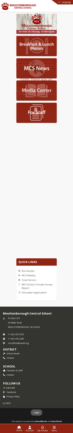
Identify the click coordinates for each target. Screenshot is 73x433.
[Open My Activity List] (42, 429)
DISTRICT (10, 349)
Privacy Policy (11, 396)
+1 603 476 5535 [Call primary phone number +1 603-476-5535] (16, 334)
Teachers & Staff (13, 370)
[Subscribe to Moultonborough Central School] (9, 387)
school (9, 366)
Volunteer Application (34, 292)
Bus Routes (28, 271)
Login (36, 412)
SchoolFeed (56, 421)
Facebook (9, 392)
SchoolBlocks (41, 421)
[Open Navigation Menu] (54, 429)
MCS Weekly (28, 275)
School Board (11, 353)
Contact (8, 357)
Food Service (29, 280)
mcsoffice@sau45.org (18, 343)
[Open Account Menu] (30, 429)
